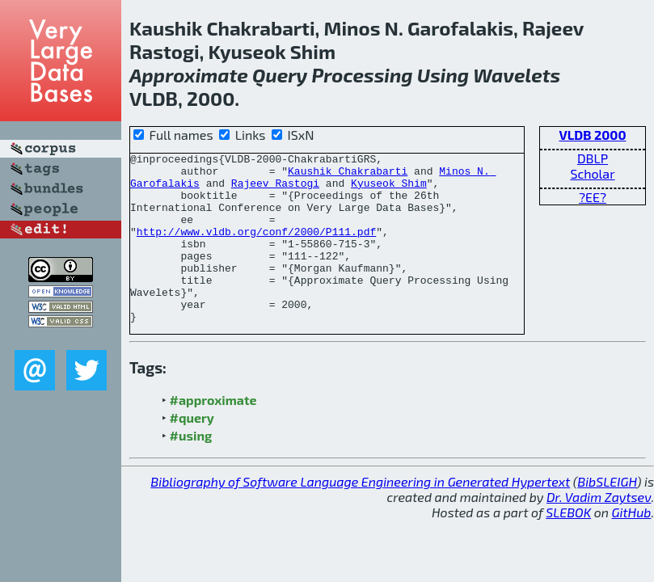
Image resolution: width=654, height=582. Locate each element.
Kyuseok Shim (389, 190)
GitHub (632, 546)
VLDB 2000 (592, 134)
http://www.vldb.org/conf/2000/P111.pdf (256, 248)
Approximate (188, 74)
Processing (361, 74)
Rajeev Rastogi (275, 190)
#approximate (213, 433)
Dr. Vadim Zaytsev (598, 530)
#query (192, 451)
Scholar (592, 173)
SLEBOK (568, 546)
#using (191, 469)
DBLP (592, 158)
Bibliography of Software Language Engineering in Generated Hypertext (360, 515)
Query (279, 74)
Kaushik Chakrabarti (347, 175)
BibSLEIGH (606, 515)
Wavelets (516, 74)
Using (443, 74)
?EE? (592, 197)
